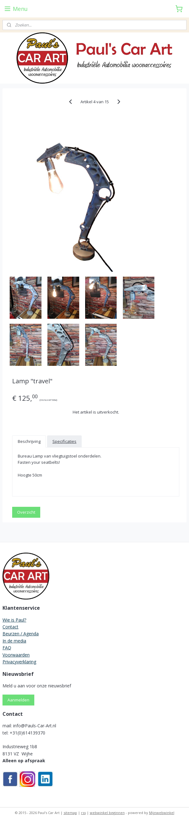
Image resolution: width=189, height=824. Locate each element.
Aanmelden (18, 700)
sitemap (70, 812)
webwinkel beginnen (107, 812)
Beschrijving (29, 441)
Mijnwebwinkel (161, 812)
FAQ (6, 648)
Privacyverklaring (19, 662)
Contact (10, 627)
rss (83, 812)
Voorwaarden (16, 655)
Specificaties (64, 441)
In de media (14, 641)
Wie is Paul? (14, 620)
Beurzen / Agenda (20, 634)
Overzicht (26, 512)
